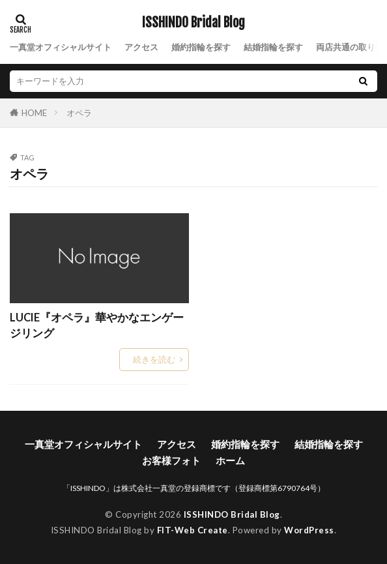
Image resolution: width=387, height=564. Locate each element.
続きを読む (154, 359)
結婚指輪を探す (273, 47)
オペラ (79, 113)
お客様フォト (171, 460)
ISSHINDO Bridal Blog (193, 22)
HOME (34, 112)
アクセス (141, 47)
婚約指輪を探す (201, 47)
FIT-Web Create (192, 530)
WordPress (309, 530)
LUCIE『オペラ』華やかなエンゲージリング (97, 325)
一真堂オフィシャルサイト (60, 47)
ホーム (230, 460)
